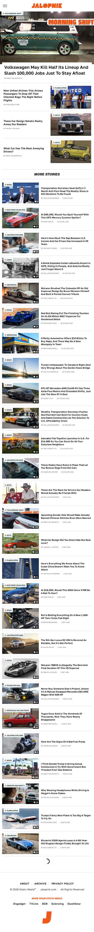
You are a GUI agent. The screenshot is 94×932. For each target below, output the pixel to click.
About (24, 883)
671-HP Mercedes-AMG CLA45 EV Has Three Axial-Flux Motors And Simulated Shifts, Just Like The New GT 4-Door (66, 391)
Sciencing (57, 903)
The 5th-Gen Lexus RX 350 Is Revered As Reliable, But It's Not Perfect (63, 641)
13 (37, 402)
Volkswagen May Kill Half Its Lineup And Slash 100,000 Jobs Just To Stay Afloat (46, 70)
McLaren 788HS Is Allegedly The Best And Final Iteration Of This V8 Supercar (64, 666)
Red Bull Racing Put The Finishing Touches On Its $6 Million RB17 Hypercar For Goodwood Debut (65, 316)
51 (37, 577)
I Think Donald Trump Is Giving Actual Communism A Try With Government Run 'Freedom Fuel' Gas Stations (63, 767)
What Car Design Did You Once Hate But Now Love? (66, 541)
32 (37, 452)
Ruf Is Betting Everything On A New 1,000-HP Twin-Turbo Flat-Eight (64, 617)
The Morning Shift (13, 13)
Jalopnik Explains (15, 235)
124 (36, 552)
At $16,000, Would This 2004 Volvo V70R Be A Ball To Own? (65, 592)
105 (36, 527)
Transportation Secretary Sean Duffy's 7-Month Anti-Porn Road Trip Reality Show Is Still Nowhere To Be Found (64, 191)
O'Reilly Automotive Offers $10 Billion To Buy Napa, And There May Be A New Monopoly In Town (64, 341)
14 (37, 301)
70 (37, 827)
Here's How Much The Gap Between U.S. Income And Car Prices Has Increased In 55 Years (64, 241)
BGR (45, 903)
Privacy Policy (63, 883)
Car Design (11, 285)
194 (36, 777)
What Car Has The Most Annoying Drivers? (24, 150)
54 (37, 727)
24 (37, 852)
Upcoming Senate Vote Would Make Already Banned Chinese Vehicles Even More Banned (66, 516)
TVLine (33, 903)
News (9, 185)
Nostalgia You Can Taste (18, 710)
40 (37, 352)
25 (37, 276)
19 (37, 802)
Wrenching (12, 335)
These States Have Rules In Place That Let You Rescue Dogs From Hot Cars (64, 466)
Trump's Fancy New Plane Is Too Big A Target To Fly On (66, 817)
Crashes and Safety (16, 785)
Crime (9, 260)
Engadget (19, 903)
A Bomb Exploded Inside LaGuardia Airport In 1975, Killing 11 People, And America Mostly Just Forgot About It (65, 266)
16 (37, 326)
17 (37, 702)
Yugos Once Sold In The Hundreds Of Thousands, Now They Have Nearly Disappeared (61, 716)
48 (37, 377)
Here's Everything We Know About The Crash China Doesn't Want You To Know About (62, 566)
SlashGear (74, 903)
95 (37, 427)
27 (37, 502)
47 (37, 226)
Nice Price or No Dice (16, 210)
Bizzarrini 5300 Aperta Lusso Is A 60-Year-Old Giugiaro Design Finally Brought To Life (65, 842)
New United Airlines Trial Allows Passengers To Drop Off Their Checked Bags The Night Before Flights (23, 95)
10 (37, 677)
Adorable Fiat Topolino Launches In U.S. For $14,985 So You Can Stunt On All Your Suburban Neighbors (65, 441)
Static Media (27, 889)
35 (37, 251)
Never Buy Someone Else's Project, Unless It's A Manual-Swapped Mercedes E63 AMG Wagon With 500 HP (65, 691)
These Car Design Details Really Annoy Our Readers (23, 123)
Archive (40, 883)
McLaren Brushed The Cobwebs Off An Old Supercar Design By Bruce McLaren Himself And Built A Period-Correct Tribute (65, 291)
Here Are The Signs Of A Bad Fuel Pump (63, 741)
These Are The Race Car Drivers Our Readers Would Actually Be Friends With (65, 491)
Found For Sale (13, 685)
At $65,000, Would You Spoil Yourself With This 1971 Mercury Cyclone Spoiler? (65, 216)
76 (37, 602)
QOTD (57, 115)
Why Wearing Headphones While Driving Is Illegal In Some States (65, 792)
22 (37, 627)
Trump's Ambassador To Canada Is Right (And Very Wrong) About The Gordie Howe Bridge (66, 366)
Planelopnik (61, 88)
